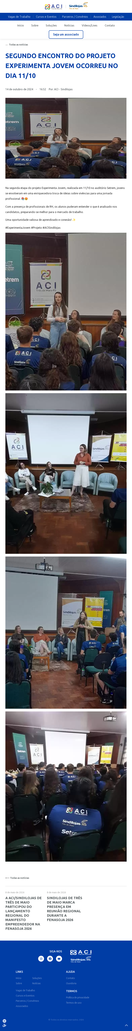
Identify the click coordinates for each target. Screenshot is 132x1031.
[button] (66, 34)
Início (20, 25)
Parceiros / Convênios (75, 16)
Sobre (34, 25)
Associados (99, 16)
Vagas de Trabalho (19, 16)
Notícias (69, 25)
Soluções (51, 25)
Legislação (118, 16)
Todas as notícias (16, 44)
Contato (110, 25)
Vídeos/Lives (89, 25)
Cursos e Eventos (46, 16)
